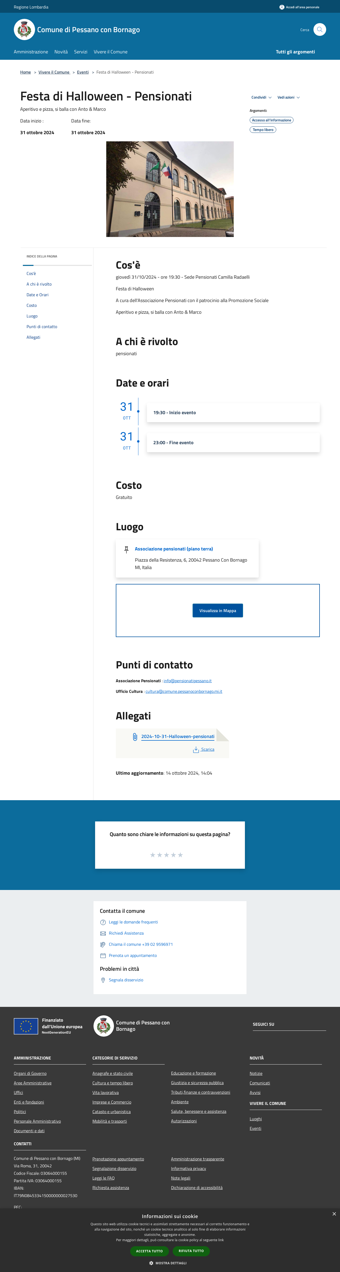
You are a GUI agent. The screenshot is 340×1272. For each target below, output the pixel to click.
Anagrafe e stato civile (112, 1073)
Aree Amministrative (33, 1083)
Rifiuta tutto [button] (191, 1251)
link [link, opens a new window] (221, 1240)
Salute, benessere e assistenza (198, 1111)
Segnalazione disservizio (114, 1168)
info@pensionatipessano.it (188, 680)
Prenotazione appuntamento (118, 1159)
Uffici (18, 1092)
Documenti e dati (29, 1130)
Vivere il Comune (54, 72)
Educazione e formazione (193, 1073)
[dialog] (170, 1240)
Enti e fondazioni (29, 1102)
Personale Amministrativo (37, 1121)
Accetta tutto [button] (149, 1251)
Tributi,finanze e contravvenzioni (200, 1092)
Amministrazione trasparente (197, 1159)
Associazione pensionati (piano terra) (174, 548)
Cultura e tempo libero (112, 1083)
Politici (20, 1111)
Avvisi (255, 1092)
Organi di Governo (30, 1073)
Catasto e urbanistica (111, 1111)
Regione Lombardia (31, 7)
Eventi (83, 72)
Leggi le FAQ (103, 1178)
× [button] (334, 1214)
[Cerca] (319, 29)
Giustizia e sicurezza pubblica (197, 1082)
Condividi (262, 97)
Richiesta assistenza (110, 1187)
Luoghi (256, 1119)
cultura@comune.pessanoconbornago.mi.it (184, 691)
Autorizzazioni (184, 1121)
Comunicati (260, 1083)
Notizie (256, 1073)
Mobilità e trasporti (109, 1121)
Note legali (180, 1178)
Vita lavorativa (105, 1092)
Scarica (203, 749)
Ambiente (180, 1102)
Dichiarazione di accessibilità (197, 1187)
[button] (170, 1263)
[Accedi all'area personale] (299, 7)
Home (25, 72)
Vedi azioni (289, 97)
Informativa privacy (188, 1168)
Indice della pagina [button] (42, 256)
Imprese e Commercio (111, 1102)
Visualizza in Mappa (217, 610)
